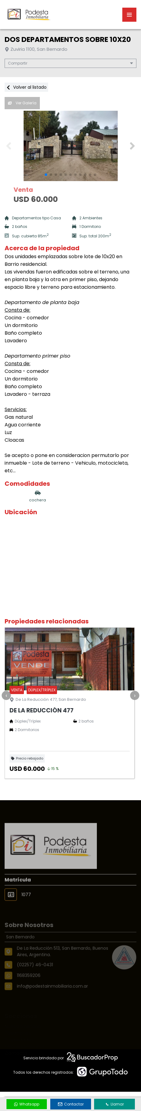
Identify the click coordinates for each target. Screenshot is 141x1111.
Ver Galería (22, 103)
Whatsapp (26, 1104)
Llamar (114, 1104)
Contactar (71, 1104)
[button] (132, 146)
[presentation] (6, 695)
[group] (70, 146)
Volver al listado (26, 87)
